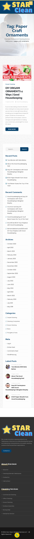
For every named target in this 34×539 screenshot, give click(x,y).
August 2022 (11, 277)
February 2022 (11, 299)
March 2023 (11, 251)
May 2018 (10, 307)
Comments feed (12, 351)
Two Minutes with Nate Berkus (16, 160)
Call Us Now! (6, 481)
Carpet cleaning (12, 317)
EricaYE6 (10, 223)
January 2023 (11, 258)
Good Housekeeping (22, 102)
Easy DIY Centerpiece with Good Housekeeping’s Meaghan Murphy (17, 172)
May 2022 (10, 288)
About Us (5, 470)
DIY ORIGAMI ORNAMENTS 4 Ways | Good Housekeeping (14, 93)
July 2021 (10, 303)
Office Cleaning (7, 498)
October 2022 (11, 270)
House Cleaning (7, 502)
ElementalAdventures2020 (15, 229)
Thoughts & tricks (12, 333)
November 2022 (12, 266)
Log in (9, 343)
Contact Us (6, 451)
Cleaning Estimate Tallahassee (12, 473)
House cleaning (10, 84)
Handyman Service (8, 513)
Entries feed (11, 347)
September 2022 (12, 273)
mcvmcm (10, 207)
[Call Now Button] (17, 535)
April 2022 (10, 292)
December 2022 (12, 262)
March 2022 (11, 295)
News (8, 329)
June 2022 (10, 284)
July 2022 (10, 281)
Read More (12, 129)
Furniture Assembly (8, 506)
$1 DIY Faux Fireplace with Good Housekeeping (17, 231)
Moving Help (6, 510)
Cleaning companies (13, 321)
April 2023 (10, 247)
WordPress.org (11, 355)
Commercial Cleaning (9, 495)
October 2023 (11, 244)
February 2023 (11, 255)
